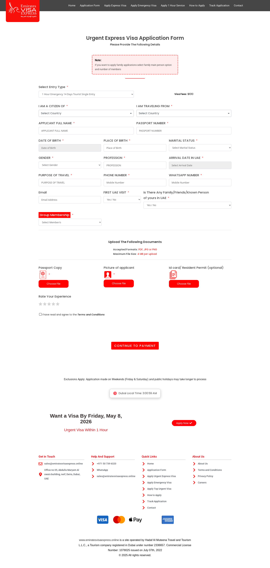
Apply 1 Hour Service (173, 5)
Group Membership (54, 215)
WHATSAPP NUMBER (184, 175)
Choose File (53, 283)
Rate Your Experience (55, 296)
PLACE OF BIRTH (115, 140)
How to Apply (197, 5)
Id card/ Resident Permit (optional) (196, 272)
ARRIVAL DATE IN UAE (184, 158)
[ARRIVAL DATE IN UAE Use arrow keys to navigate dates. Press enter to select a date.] (200, 165)
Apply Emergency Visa (143, 5)
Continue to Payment (135, 346)
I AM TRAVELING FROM (152, 106)
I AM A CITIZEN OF (52, 106)
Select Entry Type (52, 87)
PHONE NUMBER (115, 175)
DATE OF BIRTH (50, 140)
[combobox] (86, 113)
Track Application (219, 5)
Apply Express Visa (115, 5)
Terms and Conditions (91, 314)
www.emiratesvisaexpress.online (99, 541)
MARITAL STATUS (182, 140)
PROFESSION (113, 158)
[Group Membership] (56, 215)
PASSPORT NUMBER (150, 123)
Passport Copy (50, 272)
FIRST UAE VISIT (114, 192)
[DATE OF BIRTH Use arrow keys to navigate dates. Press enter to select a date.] (70, 148)
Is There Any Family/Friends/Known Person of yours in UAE (176, 195)
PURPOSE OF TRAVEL (54, 175)
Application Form (90, 5)
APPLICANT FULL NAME (55, 123)
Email (43, 192)
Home (71, 5)
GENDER (44, 158)
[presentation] (65, 328)
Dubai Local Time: (135, 393)
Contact (238, 5)
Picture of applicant (119, 272)
